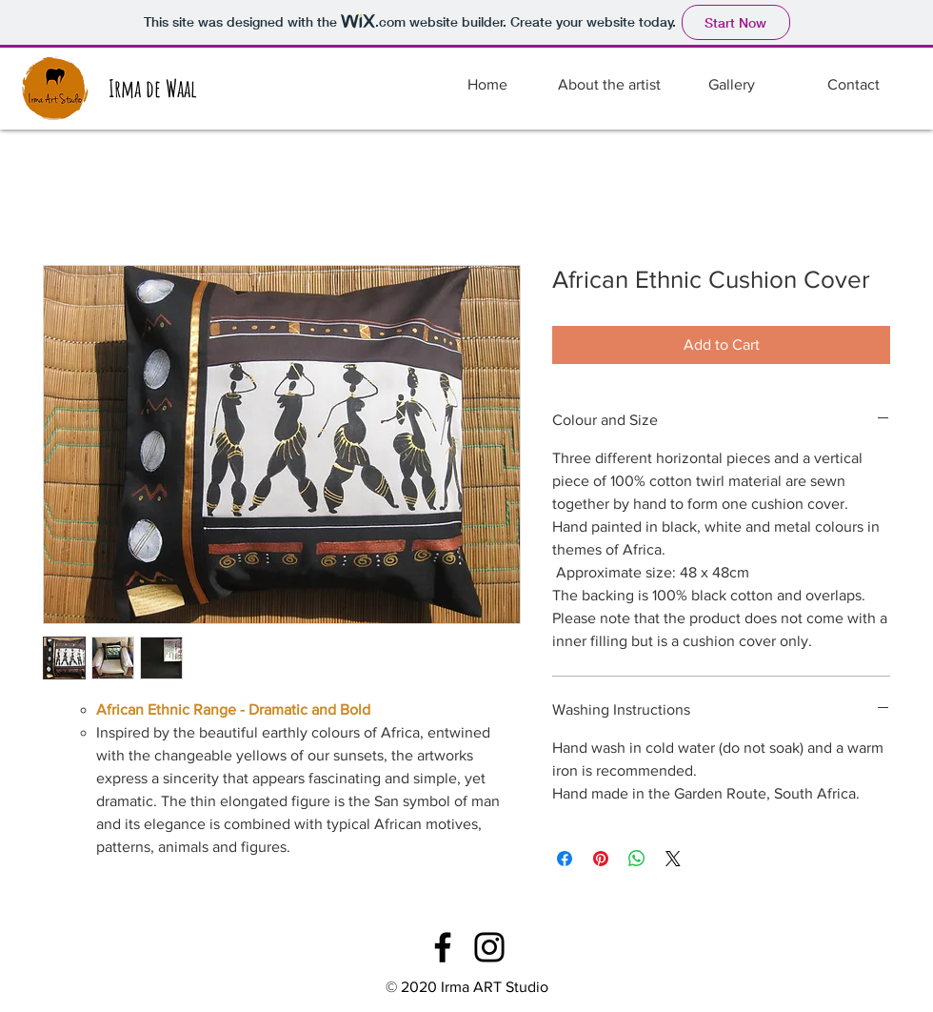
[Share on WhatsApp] (636, 858)
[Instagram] (489, 947)
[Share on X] (673, 858)
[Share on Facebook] (564, 858)
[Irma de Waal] (152, 88)
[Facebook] (443, 947)
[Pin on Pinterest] (600, 858)
